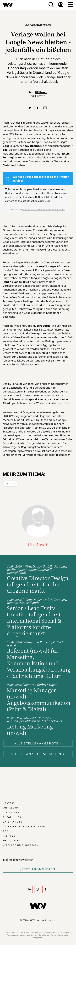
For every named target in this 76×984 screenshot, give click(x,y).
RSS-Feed (9, 835)
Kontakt (9, 803)
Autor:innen (12, 817)
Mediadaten (11, 840)
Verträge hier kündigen (21, 845)
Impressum (11, 807)
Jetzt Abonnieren (37, 869)
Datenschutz (12, 821)
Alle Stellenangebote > (38, 743)
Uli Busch (41, 92)
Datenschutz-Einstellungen (24, 826)
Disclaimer (11, 812)
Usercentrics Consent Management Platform (43, 209)
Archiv (10, 483)
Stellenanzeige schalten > (38, 754)
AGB (5, 831)
